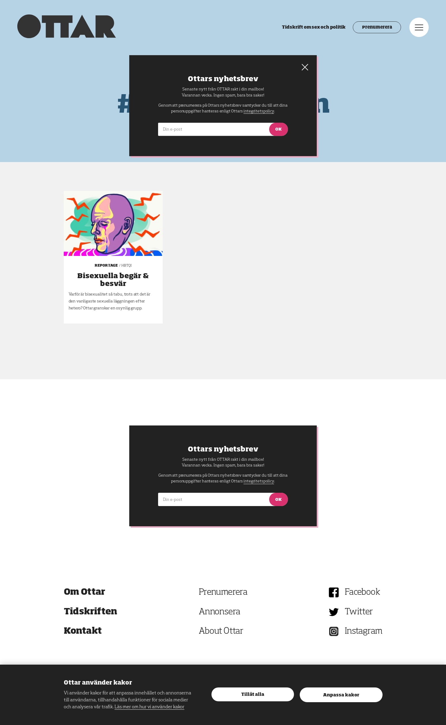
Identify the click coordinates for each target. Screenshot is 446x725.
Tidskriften (90, 612)
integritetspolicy (258, 481)
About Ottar (221, 631)
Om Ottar (84, 592)
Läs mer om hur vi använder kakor (149, 707)
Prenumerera (377, 27)
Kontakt (83, 631)
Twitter (359, 612)
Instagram (364, 631)
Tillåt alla (252, 694)
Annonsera (219, 612)
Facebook (362, 592)
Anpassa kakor (341, 695)
